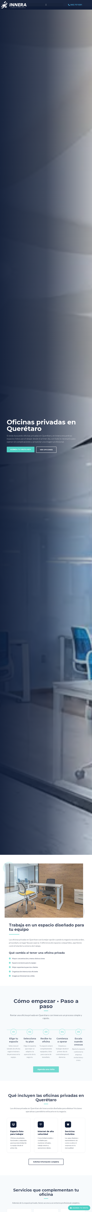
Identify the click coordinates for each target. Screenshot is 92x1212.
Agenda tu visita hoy (20, 453)
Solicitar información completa (46, 1165)
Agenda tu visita (79, 1208)
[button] (46, 5)
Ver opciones (46, 453)
